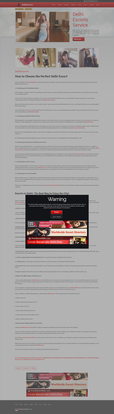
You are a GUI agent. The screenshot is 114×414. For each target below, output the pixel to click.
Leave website (56, 217)
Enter (56, 212)
